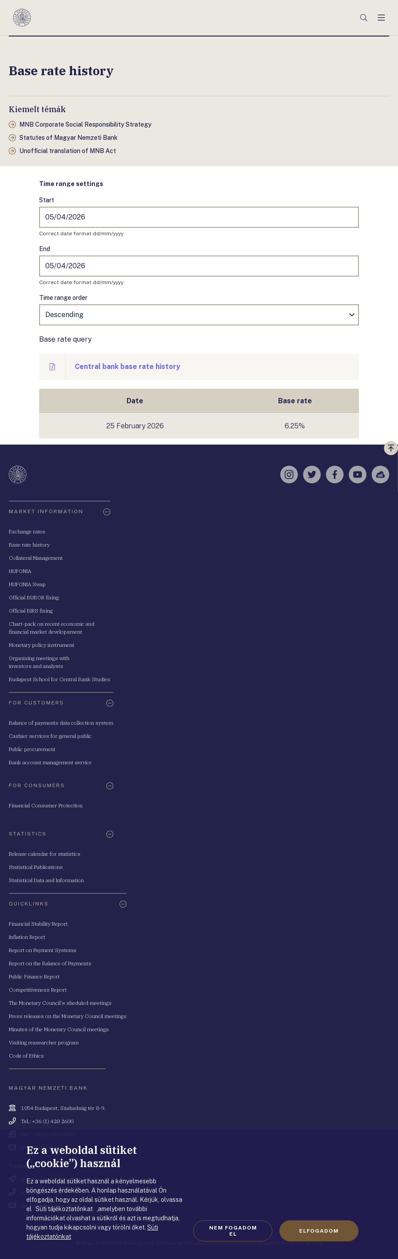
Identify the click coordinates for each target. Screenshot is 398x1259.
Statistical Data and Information (46, 880)
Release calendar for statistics (44, 853)
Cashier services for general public (50, 736)
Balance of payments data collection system (61, 722)
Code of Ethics (26, 1055)
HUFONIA (20, 571)
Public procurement (32, 749)
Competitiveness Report (38, 989)
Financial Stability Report (38, 923)
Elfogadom (319, 1231)
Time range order (63, 297)
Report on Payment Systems (42, 950)
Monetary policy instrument (41, 645)
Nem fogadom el (233, 1231)
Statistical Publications (36, 867)
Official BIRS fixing (31, 610)
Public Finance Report (34, 976)
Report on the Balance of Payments (50, 963)
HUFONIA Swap (27, 584)
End (44, 248)
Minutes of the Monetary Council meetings (59, 1029)
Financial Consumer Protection (46, 805)
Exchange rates (27, 531)
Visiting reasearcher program (44, 1042)
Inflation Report (27, 937)
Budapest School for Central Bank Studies (59, 679)
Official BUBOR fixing (34, 597)
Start (46, 200)
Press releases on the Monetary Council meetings (68, 1016)
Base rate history (29, 544)
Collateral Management (36, 558)
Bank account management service (50, 762)
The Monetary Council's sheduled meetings (60, 1003)
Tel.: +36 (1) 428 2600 (47, 1121)
